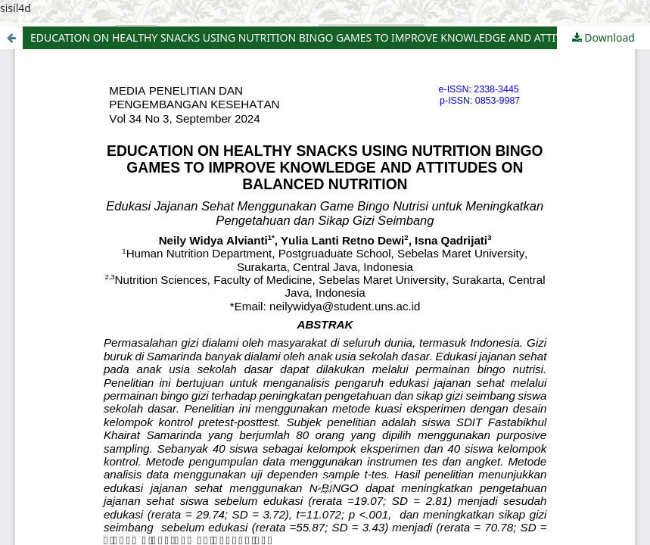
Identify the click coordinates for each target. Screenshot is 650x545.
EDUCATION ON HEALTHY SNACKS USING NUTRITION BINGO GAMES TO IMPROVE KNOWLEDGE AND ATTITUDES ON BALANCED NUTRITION (340, 37)
